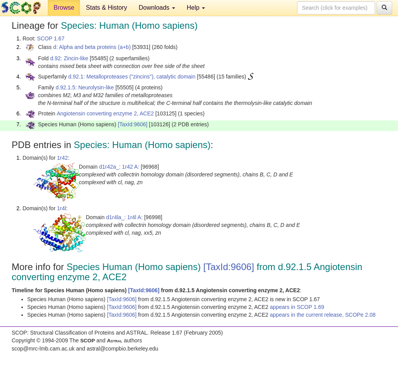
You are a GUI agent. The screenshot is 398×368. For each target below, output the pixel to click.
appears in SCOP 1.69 (297, 307)
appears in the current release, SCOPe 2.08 (322, 315)
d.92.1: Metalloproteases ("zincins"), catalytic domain (131, 76)
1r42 (62, 158)
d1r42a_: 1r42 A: (119, 167)
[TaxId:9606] (132, 124)
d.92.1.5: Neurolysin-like (85, 87)
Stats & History (106, 7)
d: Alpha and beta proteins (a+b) (92, 47)
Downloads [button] (157, 7)
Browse (64, 7)
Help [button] (196, 7)
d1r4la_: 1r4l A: (124, 217)
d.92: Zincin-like (69, 58)
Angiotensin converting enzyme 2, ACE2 (105, 113)
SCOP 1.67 (50, 38)
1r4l (61, 208)
